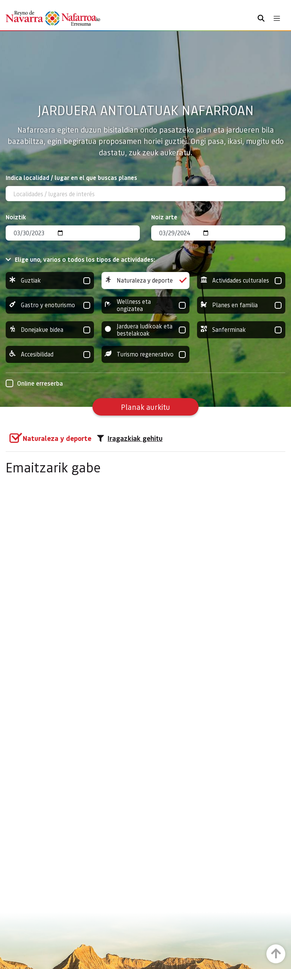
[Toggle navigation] (276, 18)
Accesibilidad (50, 354)
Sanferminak (241, 329)
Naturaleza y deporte (146, 280)
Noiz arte (164, 217)
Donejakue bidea (50, 329)
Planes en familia (241, 305)
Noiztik (16, 217)
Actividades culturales (241, 280)
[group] (50, 280)
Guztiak (50, 280)
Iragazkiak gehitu (130, 438)
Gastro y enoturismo (50, 305)
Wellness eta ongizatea (146, 305)
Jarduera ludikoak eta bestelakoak (146, 329)
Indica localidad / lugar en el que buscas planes (71, 177)
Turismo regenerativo (146, 354)
